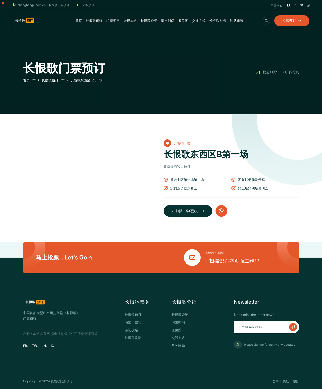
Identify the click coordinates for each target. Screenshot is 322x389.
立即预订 (85, 5)
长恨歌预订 (94, 21)
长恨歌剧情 (217, 21)
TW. (35, 346)
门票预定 (113, 21)
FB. (25, 346)
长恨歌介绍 (149, 21)
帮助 (296, 382)
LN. (44, 346)
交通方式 (198, 21)
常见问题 (236, 21)
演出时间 (167, 21)
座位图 (183, 21)
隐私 (286, 382)
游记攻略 (130, 21)
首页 (78, 21)
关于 (275, 382)
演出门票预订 (135, 322)
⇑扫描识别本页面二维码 (232, 261)
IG (52, 346)
